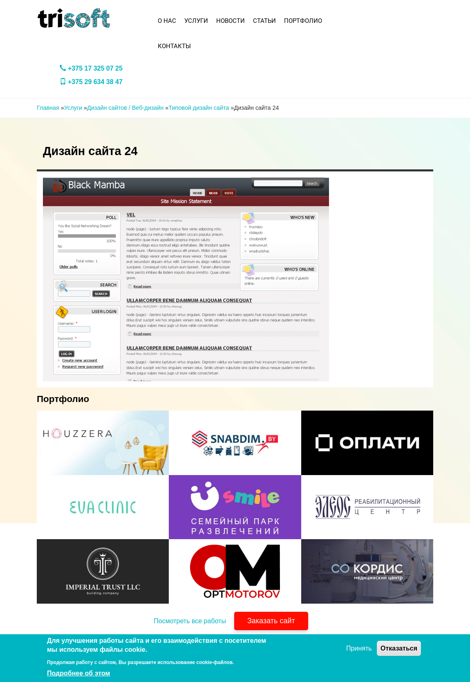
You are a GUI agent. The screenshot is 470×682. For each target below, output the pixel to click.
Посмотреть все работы (190, 621)
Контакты (174, 46)
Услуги (196, 20)
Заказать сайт (271, 621)
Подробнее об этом (78, 673)
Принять (359, 648)
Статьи (264, 20)
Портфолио (303, 20)
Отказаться (398, 648)
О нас (167, 20)
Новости (230, 20)
